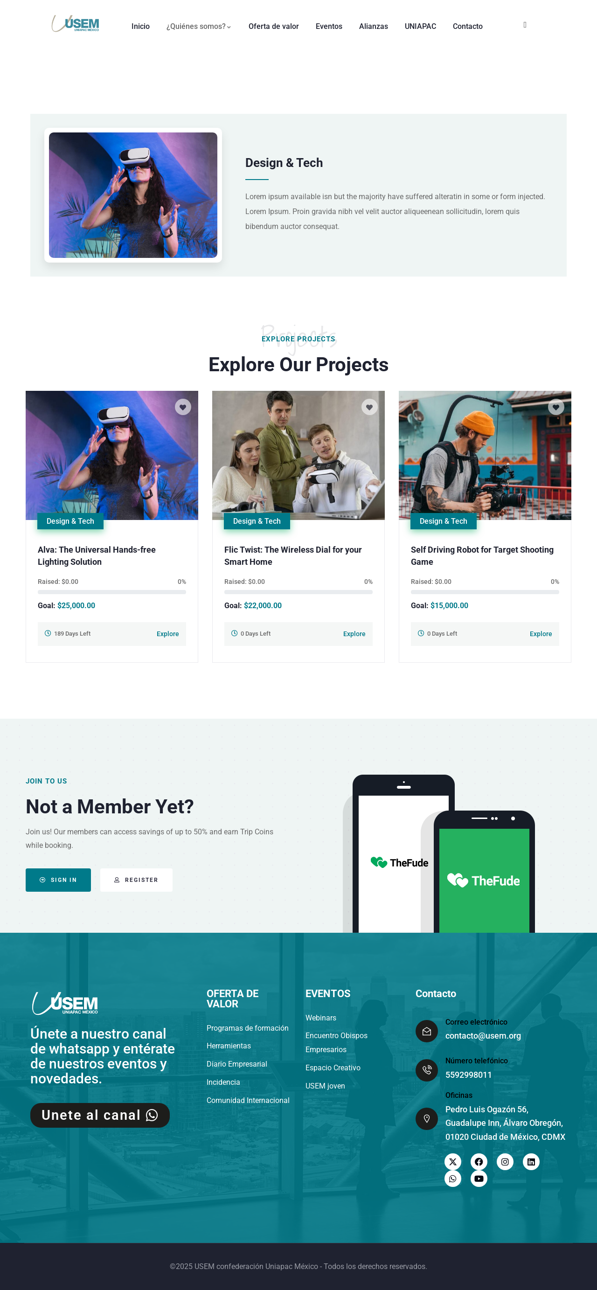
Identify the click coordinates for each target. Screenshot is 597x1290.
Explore (168, 634)
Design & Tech (70, 521)
